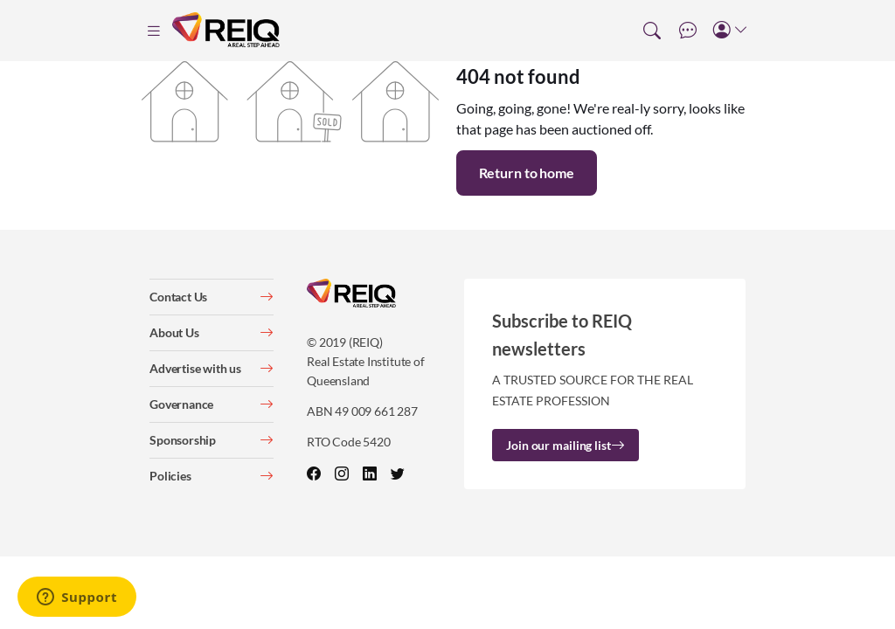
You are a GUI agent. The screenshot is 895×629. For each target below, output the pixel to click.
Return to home (526, 172)
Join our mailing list (565, 445)
